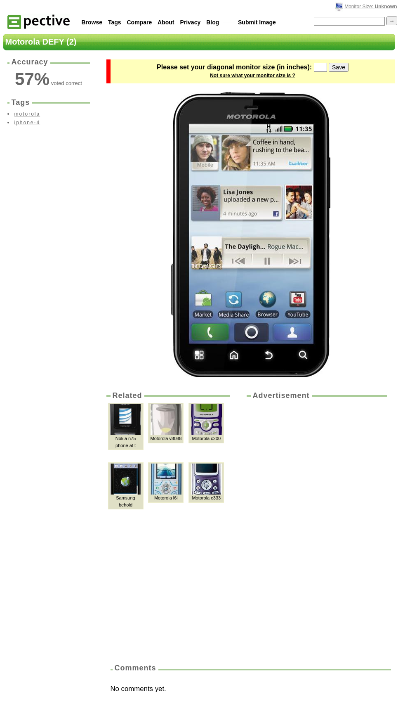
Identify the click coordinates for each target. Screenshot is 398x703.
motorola (27, 114)
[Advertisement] (282, 529)
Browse (92, 22)
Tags (114, 22)
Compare (139, 22)
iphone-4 (27, 122)
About (166, 22)
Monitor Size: (370, 6)
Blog (212, 22)
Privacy (190, 22)
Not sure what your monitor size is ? (252, 75)
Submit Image (257, 22)
